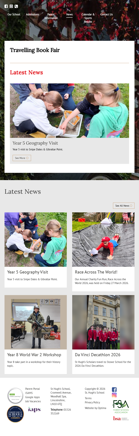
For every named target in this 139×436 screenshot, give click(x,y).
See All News (123, 205)
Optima (102, 408)
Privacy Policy (92, 402)
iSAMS (29, 393)
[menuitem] (14, 14)
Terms (88, 398)
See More (22, 158)
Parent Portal (32, 388)
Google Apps (32, 397)
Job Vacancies (33, 401)
